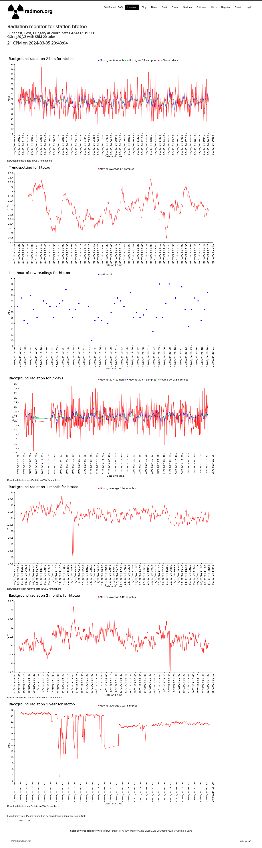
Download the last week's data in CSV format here (33, 480)
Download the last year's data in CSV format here (33, 806)
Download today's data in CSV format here (29, 160)
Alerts (214, 7)
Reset (238, 7)
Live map (132, 7)
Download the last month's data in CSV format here (34, 588)
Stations (187, 7)
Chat (164, 7)
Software (201, 7)
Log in (249, 7)
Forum (175, 7)
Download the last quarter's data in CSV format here (34, 697)
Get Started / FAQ (113, 7)
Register (225, 7)
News (154, 7)
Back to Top (245, 841)
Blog (144, 7)
